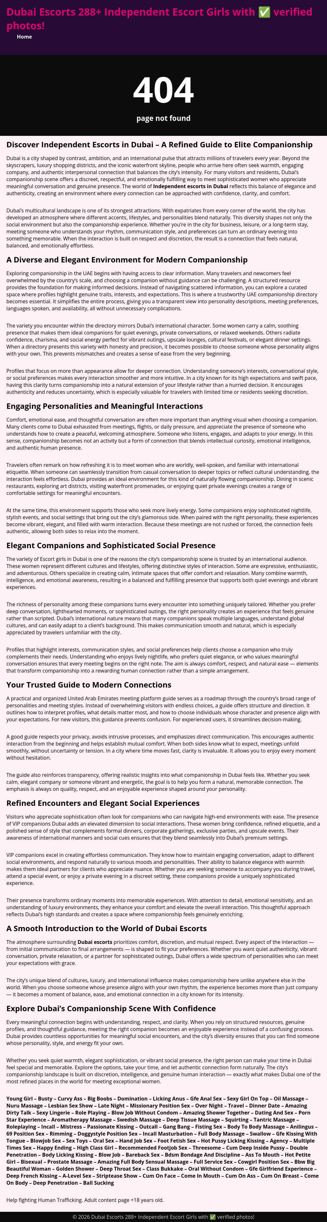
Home (24, 36)
